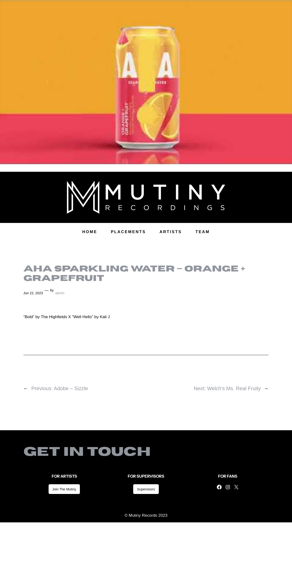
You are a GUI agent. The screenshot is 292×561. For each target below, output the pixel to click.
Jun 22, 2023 (33, 293)
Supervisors (146, 489)
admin (59, 293)
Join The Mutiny (64, 489)
